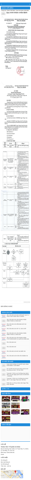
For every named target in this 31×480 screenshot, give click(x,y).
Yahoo (14, 302)
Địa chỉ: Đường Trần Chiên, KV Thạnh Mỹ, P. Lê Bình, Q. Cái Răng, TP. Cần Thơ (15, 449)
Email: (2, 454)
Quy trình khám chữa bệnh (16, 12)
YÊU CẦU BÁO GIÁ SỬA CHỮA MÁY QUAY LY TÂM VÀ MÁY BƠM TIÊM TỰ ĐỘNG (18, 315)
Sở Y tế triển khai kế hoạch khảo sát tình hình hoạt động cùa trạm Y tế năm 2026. (17, 369)
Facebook (11, 302)
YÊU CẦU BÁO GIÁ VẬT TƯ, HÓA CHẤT (16, 328)
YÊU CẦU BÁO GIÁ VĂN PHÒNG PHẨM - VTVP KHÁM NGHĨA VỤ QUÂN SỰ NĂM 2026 (18, 338)
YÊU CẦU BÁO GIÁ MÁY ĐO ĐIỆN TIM (16, 351)
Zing (2, 302)
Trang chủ (3, 10)
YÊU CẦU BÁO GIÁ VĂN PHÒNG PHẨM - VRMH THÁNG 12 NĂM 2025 (17, 320)
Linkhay (4, 302)
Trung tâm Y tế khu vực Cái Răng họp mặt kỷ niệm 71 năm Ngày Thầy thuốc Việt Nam (17, 379)
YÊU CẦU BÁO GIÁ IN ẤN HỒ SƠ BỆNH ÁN (17, 355)
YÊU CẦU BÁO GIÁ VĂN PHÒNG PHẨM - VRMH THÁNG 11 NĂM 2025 (17, 334)
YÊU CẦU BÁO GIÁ (11, 342)
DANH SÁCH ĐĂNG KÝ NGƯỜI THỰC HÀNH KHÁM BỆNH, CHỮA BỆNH (18, 365)
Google (9, 302)
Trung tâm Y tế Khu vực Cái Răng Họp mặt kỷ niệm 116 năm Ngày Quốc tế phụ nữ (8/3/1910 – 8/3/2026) (18, 375)
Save (16, 302)
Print (19, 302)
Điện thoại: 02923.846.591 (7, 452)
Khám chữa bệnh (11, 10)
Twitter (7, 302)
